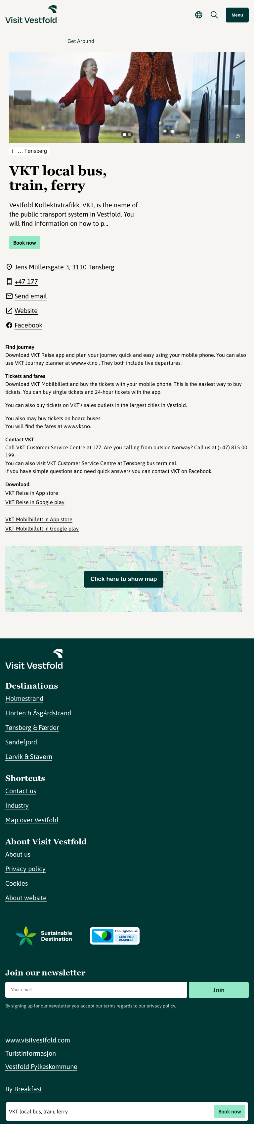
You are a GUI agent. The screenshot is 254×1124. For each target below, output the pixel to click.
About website (26, 898)
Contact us (20, 791)
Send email (31, 296)
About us (17, 854)
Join (219, 990)
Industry (17, 805)
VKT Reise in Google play (34, 502)
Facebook (28, 325)
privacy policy (161, 1005)
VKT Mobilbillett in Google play (42, 528)
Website (26, 310)
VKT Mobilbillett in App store (38, 519)
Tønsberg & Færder (32, 727)
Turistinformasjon (30, 1053)
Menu (237, 15)
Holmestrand (24, 698)
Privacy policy (25, 868)
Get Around (80, 41)
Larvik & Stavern (28, 756)
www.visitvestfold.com (37, 1040)
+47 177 (26, 281)
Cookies (16, 883)
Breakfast (28, 1089)
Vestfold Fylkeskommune (41, 1066)
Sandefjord (21, 742)
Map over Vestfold (31, 820)
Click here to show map (123, 579)
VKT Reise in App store (31, 493)
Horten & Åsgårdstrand (38, 713)
